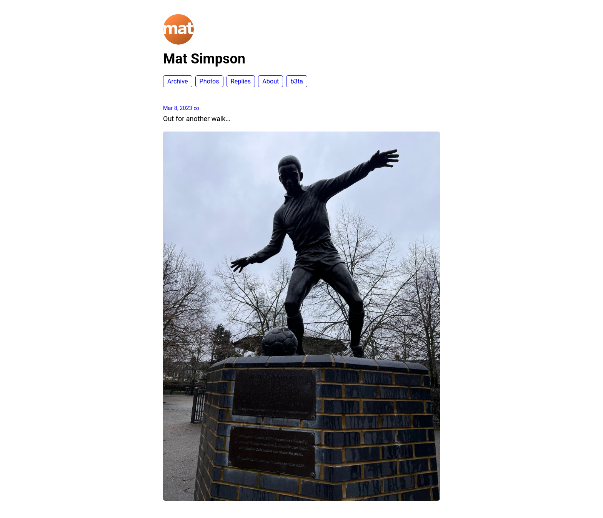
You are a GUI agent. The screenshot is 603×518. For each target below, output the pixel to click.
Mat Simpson (204, 59)
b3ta (296, 81)
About (270, 81)
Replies (241, 81)
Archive (177, 81)
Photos (209, 81)
